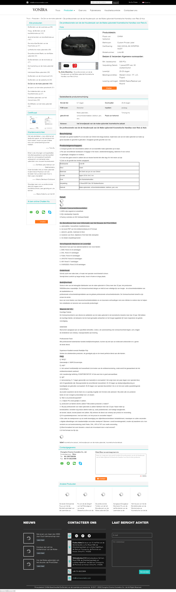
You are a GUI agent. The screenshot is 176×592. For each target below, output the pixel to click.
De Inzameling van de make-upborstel (40, 66)
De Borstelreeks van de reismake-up (40, 60)
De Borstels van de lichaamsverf (38, 76)
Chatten (110, 88)
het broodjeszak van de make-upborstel (92, 442)
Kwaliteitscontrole (112, 10)
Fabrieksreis (95, 10)
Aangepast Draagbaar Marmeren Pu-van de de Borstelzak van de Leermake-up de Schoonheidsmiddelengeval (121, 508)
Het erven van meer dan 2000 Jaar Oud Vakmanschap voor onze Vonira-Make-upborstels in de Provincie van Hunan (49, 535)
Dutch (147, 3)
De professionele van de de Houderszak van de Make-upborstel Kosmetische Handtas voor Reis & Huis (77, 74)
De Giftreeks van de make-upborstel (40, 104)
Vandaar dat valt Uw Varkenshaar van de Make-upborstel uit (47, 548)
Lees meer (40, 540)
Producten (68, 10)
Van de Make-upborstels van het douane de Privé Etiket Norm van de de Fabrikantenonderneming (47, 561)
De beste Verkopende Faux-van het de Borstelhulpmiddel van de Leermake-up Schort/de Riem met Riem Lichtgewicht (66, 509)
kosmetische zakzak (71, 442)
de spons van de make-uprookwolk (39, 87)
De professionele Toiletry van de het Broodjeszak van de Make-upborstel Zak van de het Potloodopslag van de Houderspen (102, 510)
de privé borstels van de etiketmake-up (41, 37)
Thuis (57, 10)
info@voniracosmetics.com (39, 2)
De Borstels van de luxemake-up (39, 27)
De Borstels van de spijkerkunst (38, 80)
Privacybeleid (39, 587)
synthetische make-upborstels (38, 50)
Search (115, 3)
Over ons (82, 10)
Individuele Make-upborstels (37, 72)
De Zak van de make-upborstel (51, 18)
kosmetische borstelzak (114, 442)
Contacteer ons (130, 10)
